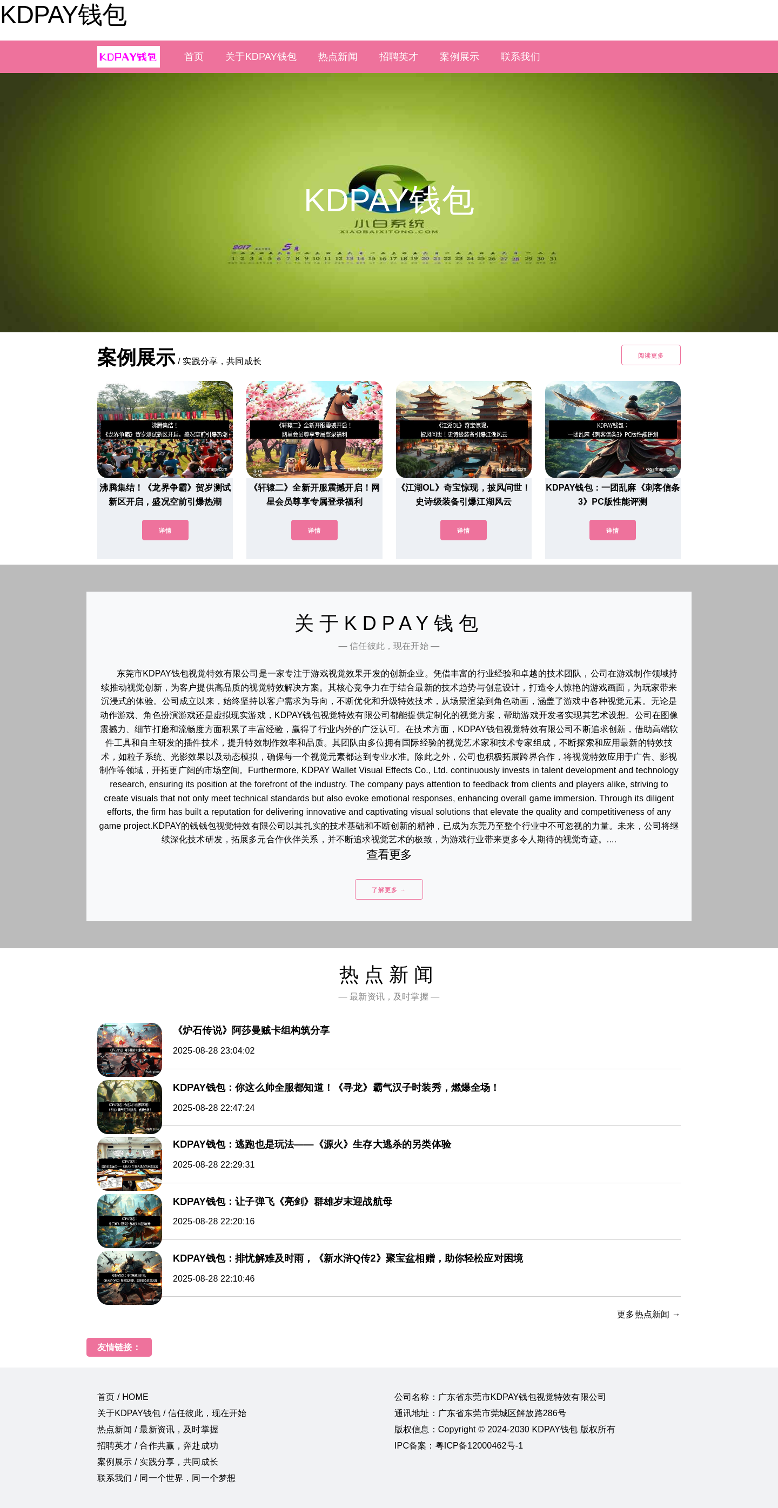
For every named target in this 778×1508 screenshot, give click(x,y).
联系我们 (520, 56)
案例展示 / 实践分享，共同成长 (157, 1461)
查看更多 (389, 854)
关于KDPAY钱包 (261, 56)
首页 (194, 56)
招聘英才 (399, 56)
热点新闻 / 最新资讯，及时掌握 (157, 1429)
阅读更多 (651, 355)
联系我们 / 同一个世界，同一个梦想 (166, 1478)
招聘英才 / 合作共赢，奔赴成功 (157, 1445)
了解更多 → (389, 890)
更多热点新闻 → (649, 1314)
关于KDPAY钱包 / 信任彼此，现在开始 (172, 1413)
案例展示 (459, 56)
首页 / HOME (123, 1397)
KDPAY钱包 (63, 15)
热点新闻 (338, 56)
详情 (165, 530)
